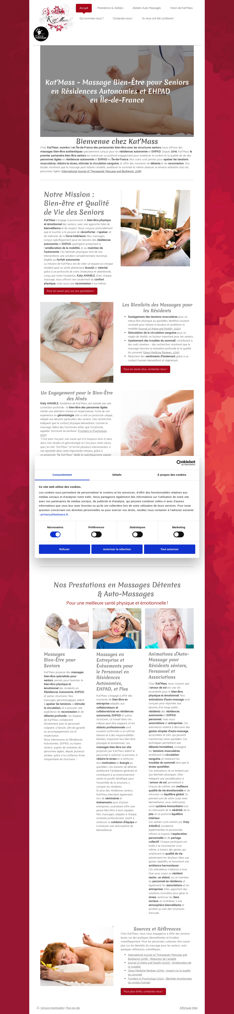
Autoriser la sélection (117, 549)
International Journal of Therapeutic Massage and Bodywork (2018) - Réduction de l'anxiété (157, 957)
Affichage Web (188, 1008)
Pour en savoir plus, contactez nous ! (145, 369)
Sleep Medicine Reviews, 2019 (161, 352)
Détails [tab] (117, 474)
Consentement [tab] (62, 474)
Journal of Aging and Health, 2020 (159, 328)
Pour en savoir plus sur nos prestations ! (71, 291)
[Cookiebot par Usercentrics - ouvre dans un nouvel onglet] (179, 462)
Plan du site (73, 1008)
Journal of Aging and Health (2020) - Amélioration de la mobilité (159, 964)
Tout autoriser (170, 549)
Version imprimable (51, 1008)
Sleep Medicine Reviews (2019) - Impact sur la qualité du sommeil (159, 972)
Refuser (64, 549)
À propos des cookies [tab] (171, 474)
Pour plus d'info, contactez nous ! (143, 991)
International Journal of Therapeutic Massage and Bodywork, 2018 (101, 171)
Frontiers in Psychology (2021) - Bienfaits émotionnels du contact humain (160, 980)
